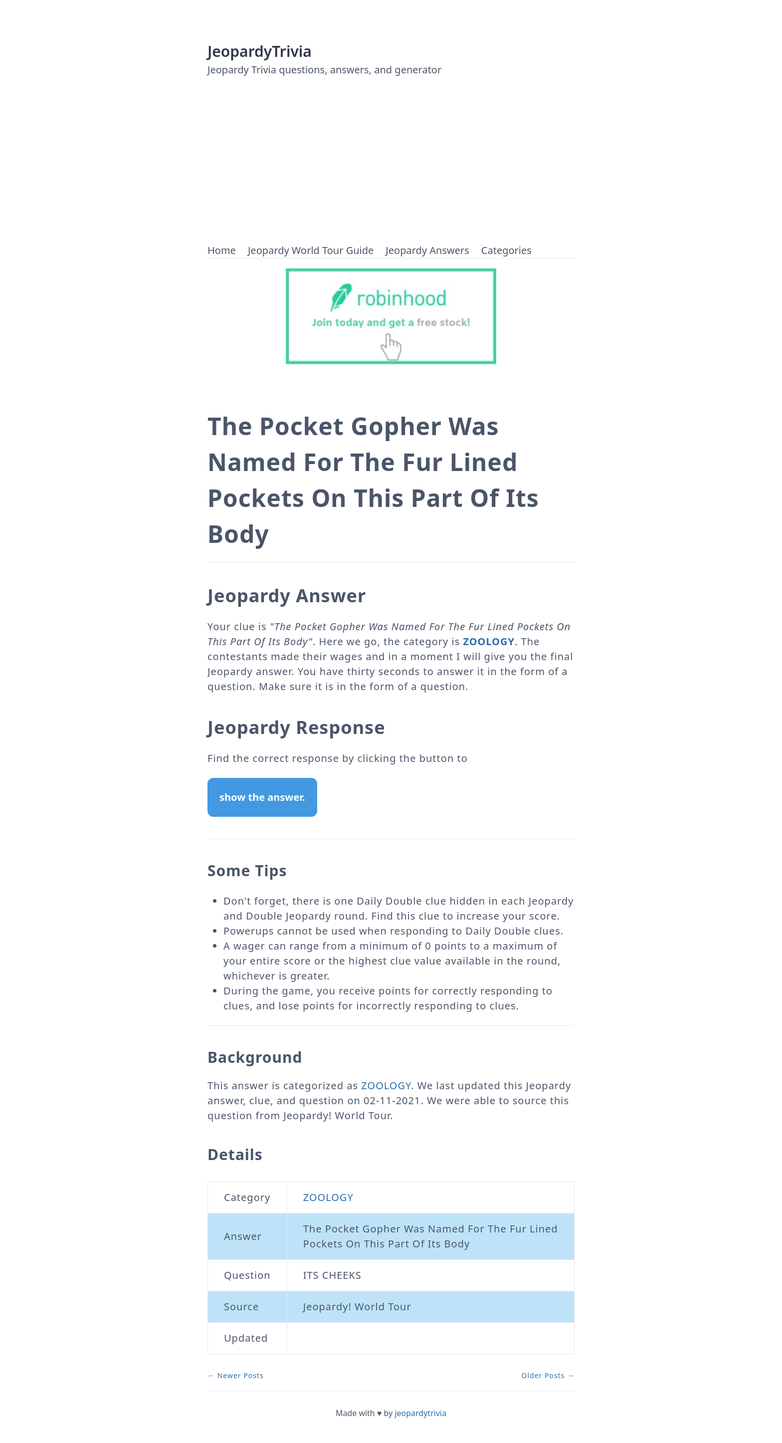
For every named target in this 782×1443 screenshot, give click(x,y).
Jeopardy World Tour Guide (311, 250)
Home (221, 250)
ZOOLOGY (489, 641)
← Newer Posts (235, 1375)
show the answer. (262, 797)
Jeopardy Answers (427, 250)
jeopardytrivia (420, 1413)
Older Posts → (548, 1375)
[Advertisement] (391, 168)
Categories (506, 250)
